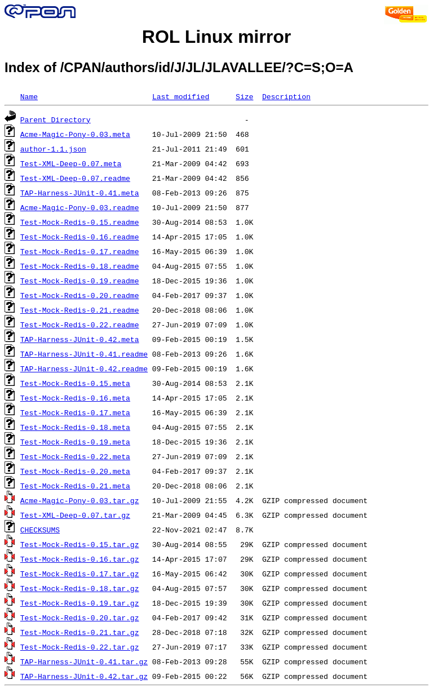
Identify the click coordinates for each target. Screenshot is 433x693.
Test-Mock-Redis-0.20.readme (79, 295)
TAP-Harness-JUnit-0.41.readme (84, 354)
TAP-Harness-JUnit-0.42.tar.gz (84, 676)
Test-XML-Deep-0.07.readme (75, 178)
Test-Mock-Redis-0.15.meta (75, 383)
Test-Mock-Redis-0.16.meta (75, 398)
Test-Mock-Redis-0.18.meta (75, 427)
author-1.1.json (53, 149)
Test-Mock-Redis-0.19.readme (79, 281)
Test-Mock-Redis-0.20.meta (75, 471)
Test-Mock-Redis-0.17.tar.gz (79, 573)
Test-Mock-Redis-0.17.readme (79, 251)
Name (29, 96)
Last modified (180, 96)
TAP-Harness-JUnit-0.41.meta (79, 193)
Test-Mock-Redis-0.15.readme (79, 222)
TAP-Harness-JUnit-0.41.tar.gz (84, 661)
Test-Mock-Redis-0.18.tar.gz (79, 588)
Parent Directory (55, 119)
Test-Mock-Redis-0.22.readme (79, 324)
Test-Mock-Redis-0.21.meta (75, 486)
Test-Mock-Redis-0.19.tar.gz (79, 603)
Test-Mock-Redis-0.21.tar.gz (79, 632)
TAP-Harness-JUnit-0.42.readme (84, 368)
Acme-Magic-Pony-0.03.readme (79, 207)
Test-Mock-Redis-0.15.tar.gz (79, 544)
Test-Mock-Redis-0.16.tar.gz (79, 559)
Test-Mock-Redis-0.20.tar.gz (79, 617)
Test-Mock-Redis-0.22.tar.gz (79, 647)
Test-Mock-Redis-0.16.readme (79, 237)
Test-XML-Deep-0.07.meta (70, 163)
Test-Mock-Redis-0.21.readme (79, 310)
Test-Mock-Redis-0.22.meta (75, 456)
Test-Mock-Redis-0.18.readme (79, 266)
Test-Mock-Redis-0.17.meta (75, 412)
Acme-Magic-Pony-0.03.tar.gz (79, 500)
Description (286, 96)
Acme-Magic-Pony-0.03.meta (75, 134)
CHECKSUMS (40, 530)
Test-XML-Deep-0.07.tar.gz (75, 515)
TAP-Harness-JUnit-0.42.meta (79, 339)
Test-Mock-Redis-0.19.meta (75, 442)
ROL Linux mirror (216, 36)
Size (244, 96)
